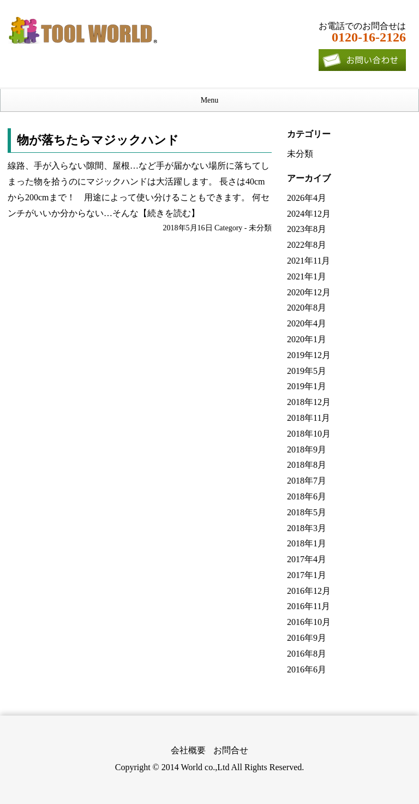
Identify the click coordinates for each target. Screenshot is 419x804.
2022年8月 (306, 244)
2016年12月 (309, 590)
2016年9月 (306, 637)
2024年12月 (309, 213)
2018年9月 (306, 449)
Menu (210, 100)
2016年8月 (306, 653)
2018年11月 (308, 417)
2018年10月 (309, 433)
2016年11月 (308, 606)
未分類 (260, 228)
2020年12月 (309, 292)
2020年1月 (306, 339)
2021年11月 (308, 260)
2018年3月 (306, 528)
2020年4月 (306, 323)
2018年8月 (306, 464)
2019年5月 (306, 371)
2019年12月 (309, 355)
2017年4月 (306, 559)
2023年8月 (306, 229)
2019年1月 (306, 386)
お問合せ (230, 750)
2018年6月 (306, 496)
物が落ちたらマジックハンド (98, 140)
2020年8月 (306, 307)
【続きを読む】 (169, 213)
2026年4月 (306, 198)
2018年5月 (306, 512)
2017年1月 (306, 575)
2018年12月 (309, 402)
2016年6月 (306, 669)
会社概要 (188, 750)
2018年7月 (306, 480)
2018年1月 (306, 543)
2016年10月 (309, 622)
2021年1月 (306, 276)
